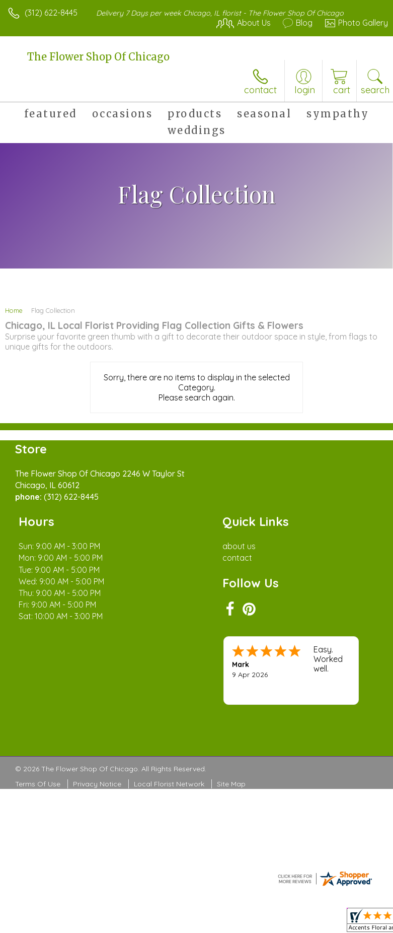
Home (14, 310)
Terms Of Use (37, 783)
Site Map (231, 783)
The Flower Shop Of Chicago (98, 56)
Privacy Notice (97, 783)
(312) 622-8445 (51, 13)
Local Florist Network (169, 783)
